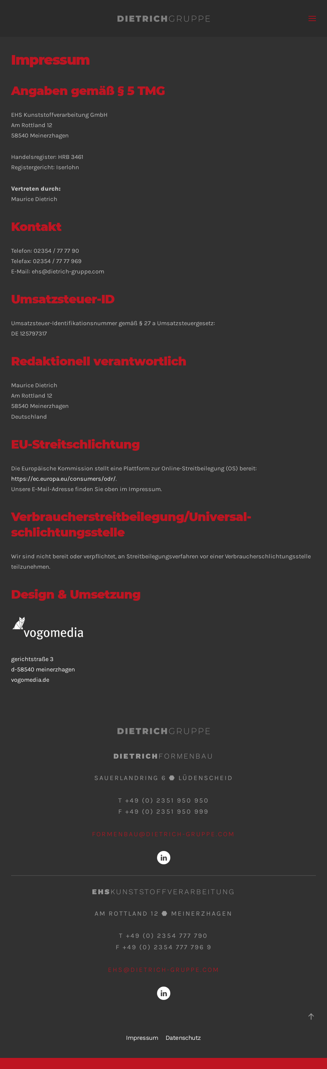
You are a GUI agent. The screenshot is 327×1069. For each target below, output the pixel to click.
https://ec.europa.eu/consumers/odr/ (63, 478)
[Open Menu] (312, 18)
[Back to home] (163, 18)
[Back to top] (311, 1016)
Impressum (142, 1037)
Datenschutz (183, 1037)
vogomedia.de (30, 679)
